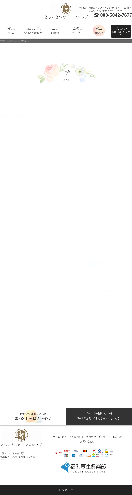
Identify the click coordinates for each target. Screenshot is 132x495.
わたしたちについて (33, 30)
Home (2, 41)
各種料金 (54, 30)
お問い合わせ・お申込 (121, 31)
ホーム (11, 30)
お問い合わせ (87, 441)
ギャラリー (77, 30)
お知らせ (99, 30)
